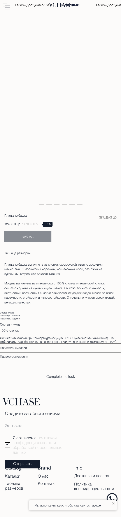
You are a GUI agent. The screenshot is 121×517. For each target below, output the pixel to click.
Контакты (46, 483)
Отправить (22, 464)
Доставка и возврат (92, 475)
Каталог (12, 475)
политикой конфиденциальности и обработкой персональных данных (37, 445)
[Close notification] (113, 503)
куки (60, 505)
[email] (38, 425)
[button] (5, 5)
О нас (43, 476)
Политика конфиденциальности (94, 486)
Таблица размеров (17, 253)
